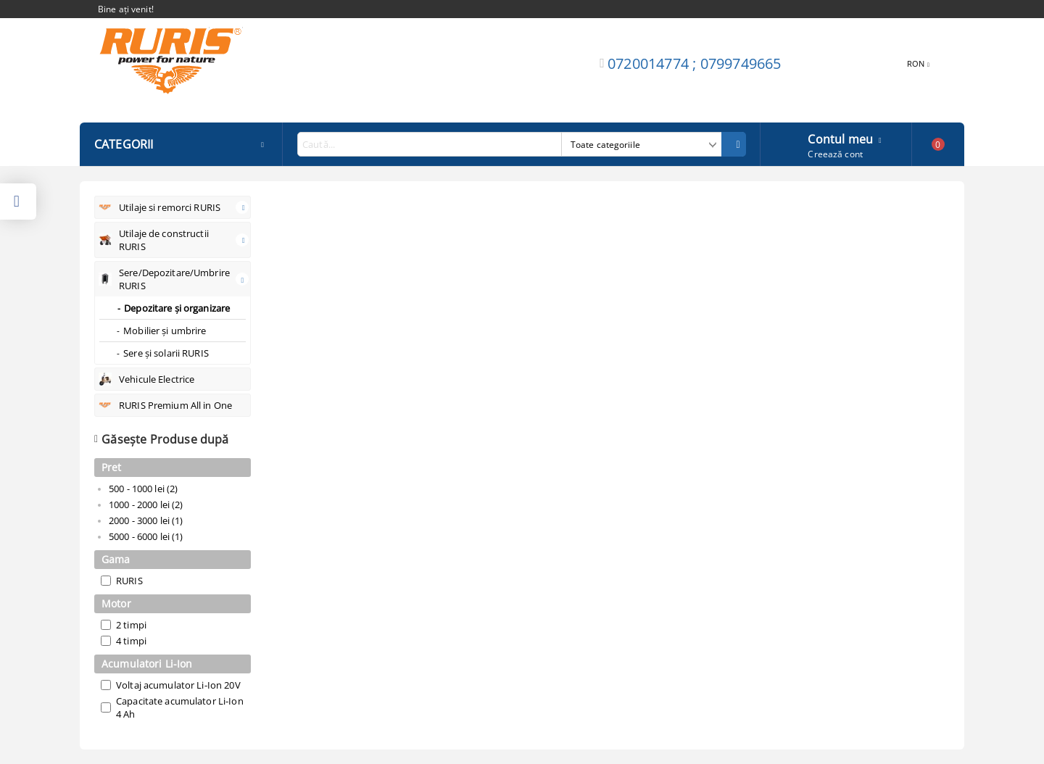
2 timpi (131, 624)
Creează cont (835, 154)
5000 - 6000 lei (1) (146, 536)
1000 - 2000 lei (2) (146, 504)
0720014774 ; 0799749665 (695, 63)
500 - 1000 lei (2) (143, 488)
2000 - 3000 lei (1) (146, 520)
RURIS (129, 580)
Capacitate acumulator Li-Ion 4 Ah (180, 707)
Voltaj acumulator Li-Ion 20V (178, 685)
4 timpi (131, 640)
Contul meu (840, 137)
